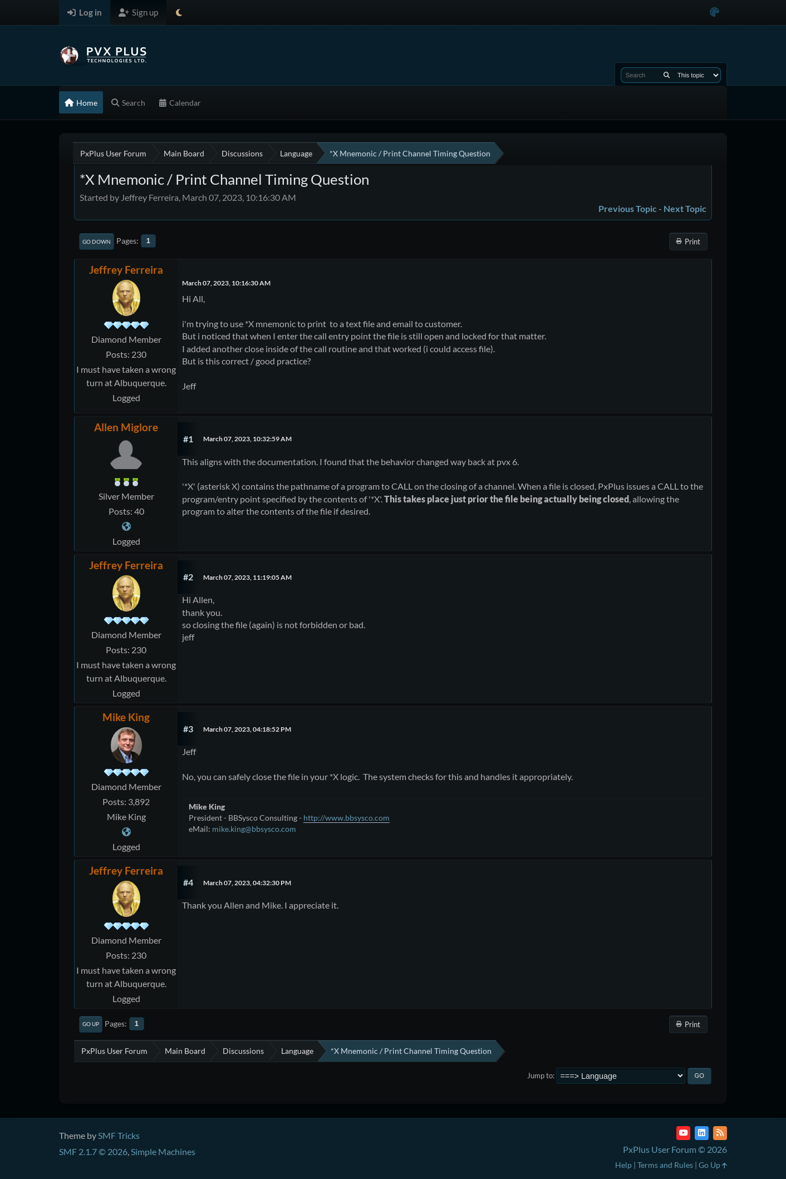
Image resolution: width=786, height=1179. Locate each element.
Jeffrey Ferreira (126, 269)
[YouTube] (683, 1133)
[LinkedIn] (702, 1133)
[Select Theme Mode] (178, 12)
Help (623, 1165)
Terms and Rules (665, 1165)
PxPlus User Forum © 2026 (675, 1149)
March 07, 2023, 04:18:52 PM (247, 729)
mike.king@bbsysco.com (254, 828)
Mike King (126, 717)
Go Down (96, 241)
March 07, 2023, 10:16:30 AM (226, 283)
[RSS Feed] (720, 1133)
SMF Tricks (119, 1135)
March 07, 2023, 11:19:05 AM (247, 577)
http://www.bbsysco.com (346, 817)
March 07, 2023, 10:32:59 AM (247, 438)
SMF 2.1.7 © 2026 (93, 1151)
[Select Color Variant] (714, 12)
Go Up (90, 1023)
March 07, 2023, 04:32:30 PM (247, 882)
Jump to (540, 1075)
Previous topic (627, 208)
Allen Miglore (126, 427)
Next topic (685, 208)
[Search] (666, 75)
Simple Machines (163, 1151)
